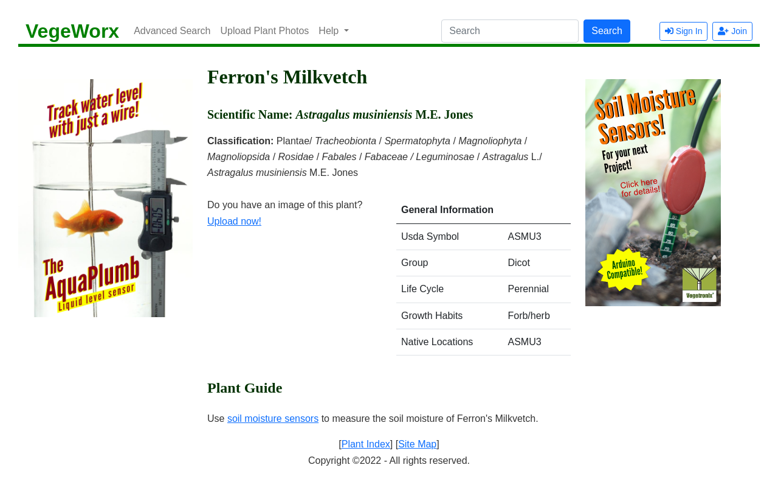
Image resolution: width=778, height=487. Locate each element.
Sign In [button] (683, 31)
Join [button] (732, 31)
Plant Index (366, 444)
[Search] (510, 31)
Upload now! (234, 221)
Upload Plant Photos (264, 31)
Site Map (417, 444)
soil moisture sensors (272, 418)
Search (606, 31)
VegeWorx (72, 31)
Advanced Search (172, 31)
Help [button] (329, 31)
